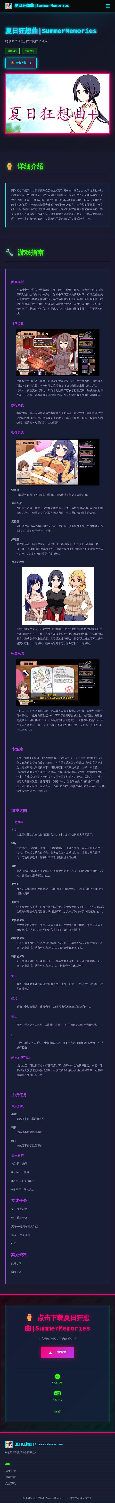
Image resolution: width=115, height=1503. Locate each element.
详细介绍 (10, 1471)
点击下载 (10, 1483)
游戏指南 (10, 1477)
